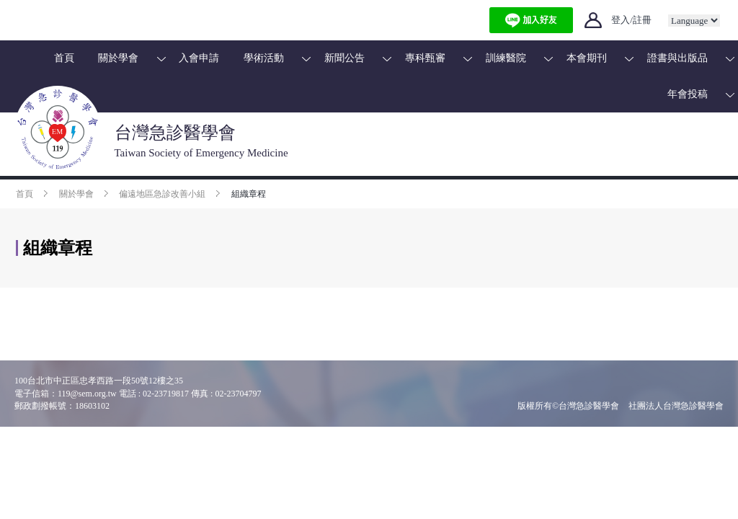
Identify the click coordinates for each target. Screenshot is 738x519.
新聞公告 (344, 58)
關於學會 (118, 58)
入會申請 (199, 58)
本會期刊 (586, 58)
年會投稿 (687, 94)
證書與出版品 (677, 58)
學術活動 (264, 58)
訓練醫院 (506, 58)
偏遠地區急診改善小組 (162, 194)
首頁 (64, 58)
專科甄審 (425, 58)
